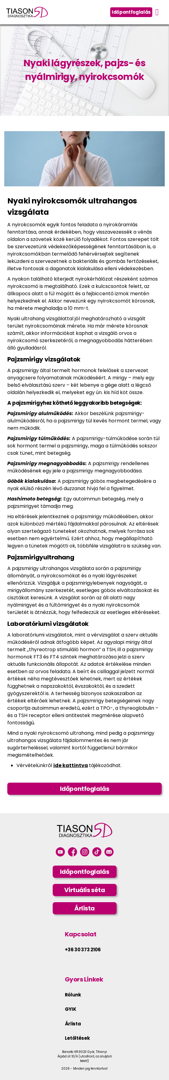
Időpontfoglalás (131, 12)
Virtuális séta (84, 890)
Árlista (84, 908)
